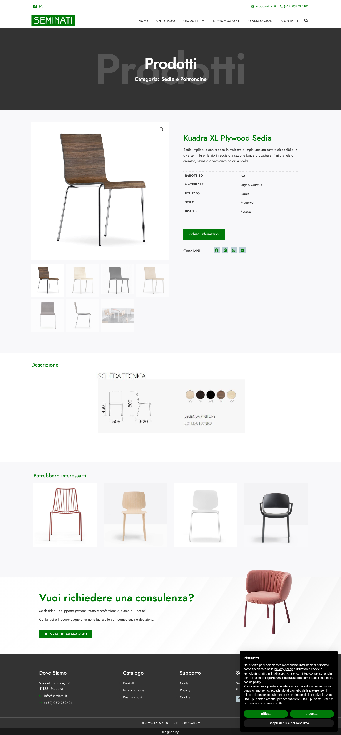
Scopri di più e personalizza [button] (289, 723)
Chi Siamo (165, 20)
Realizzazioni (261, 20)
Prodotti (193, 20)
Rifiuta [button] (266, 713)
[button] (306, 20)
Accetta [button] (312, 713)
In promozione (226, 20)
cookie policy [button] (252, 682)
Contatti (289, 20)
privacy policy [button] (283, 669)
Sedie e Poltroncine (184, 79)
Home (144, 20)
